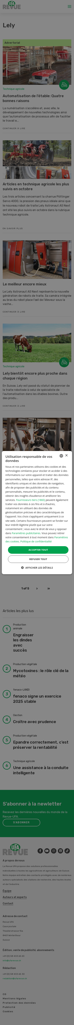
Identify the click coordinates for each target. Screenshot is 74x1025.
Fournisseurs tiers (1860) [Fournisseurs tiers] (30, 500)
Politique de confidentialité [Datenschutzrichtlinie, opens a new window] (36, 541)
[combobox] (61, 455)
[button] (37, 568)
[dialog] (37, 512)
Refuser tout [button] (38, 559)
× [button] (66, 455)
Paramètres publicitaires (26, 533)
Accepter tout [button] (38, 549)
